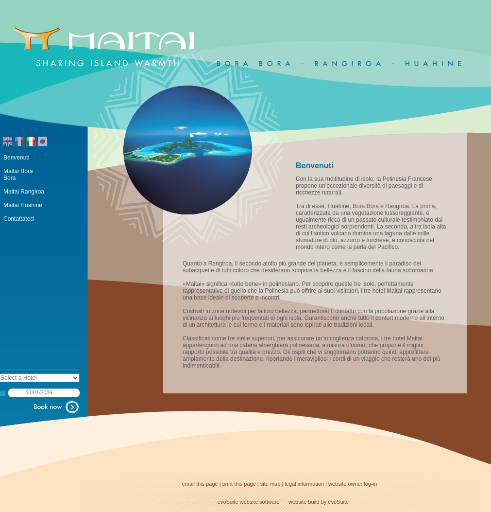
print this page (239, 484)
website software (260, 502)
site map (270, 484)
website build (304, 502)
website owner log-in (352, 484)
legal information (304, 484)
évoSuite (228, 502)
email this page (200, 484)
